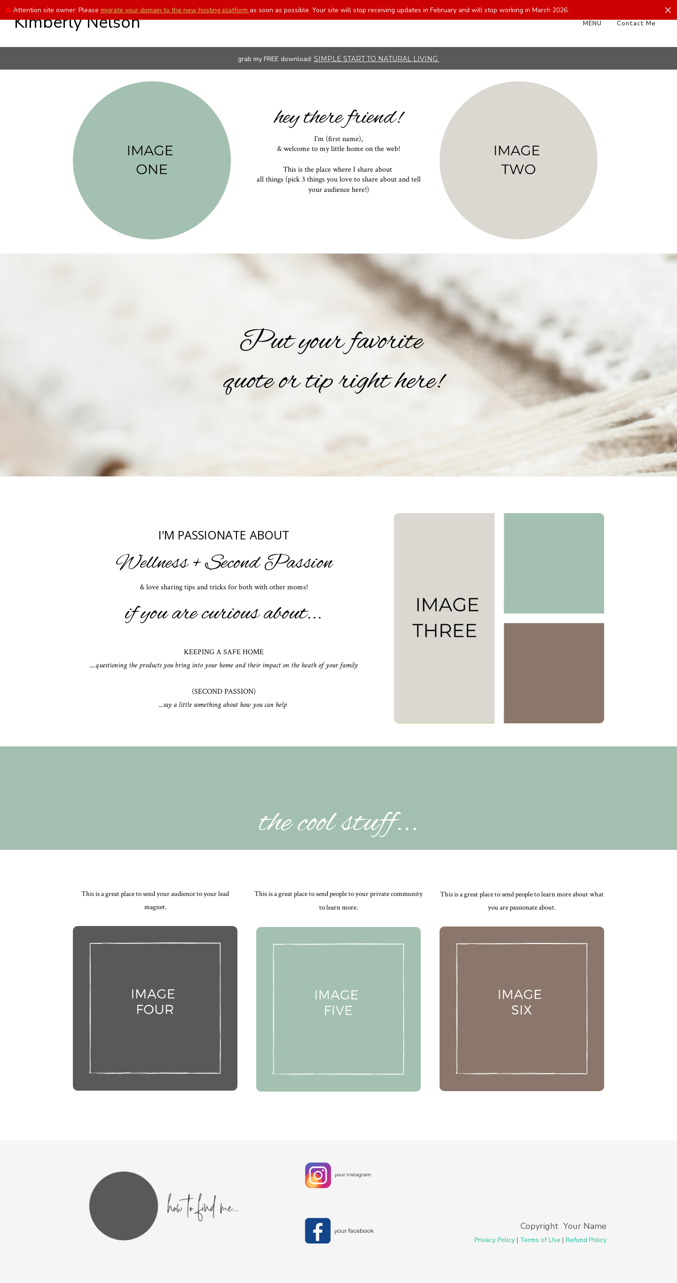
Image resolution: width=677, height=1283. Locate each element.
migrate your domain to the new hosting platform (175, 10)
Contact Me (636, 23)
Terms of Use (540, 1239)
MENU (592, 23)
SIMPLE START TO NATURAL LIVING (377, 59)
